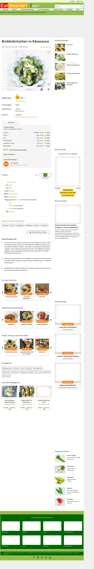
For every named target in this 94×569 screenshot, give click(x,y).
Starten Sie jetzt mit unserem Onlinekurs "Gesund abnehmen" (68, 216)
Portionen (45, 178)
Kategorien (6, 554)
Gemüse (16, 368)
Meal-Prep (42, 352)
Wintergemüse (38, 368)
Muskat (11, 208)
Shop (77, 9)
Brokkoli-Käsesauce (72, 54)
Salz (10, 203)
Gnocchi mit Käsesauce (73, 73)
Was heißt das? (20, 101)
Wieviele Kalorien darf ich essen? (26, 117)
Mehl (10, 188)
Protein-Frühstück (42, 324)
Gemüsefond (13, 194)
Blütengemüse (7, 368)
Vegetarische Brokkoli (27, 372)
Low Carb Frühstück (11, 297)
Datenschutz (38, 552)
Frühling (5, 9)
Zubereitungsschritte (9, 239)
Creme (23, 368)
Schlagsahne (13, 197)
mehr (48, 132)
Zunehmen (15, 372)
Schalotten (12, 182)
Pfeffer (11, 206)
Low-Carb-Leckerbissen (67, 327)
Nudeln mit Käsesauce (73, 65)
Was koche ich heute (11, 352)
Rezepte (14, 9)
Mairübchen (70, 466)
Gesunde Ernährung (27, 9)
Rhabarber (70, 499)
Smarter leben (58, 9)
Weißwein (12, 191)
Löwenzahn (70, 477)
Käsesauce (70, 44)
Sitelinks (16, 552)
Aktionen (69, 9)
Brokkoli (11, 211)
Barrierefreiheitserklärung (65, 552)
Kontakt (22, 552)
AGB (26, 552)
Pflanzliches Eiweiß (26, 324)
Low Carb (38, 372)
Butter (11, 185)
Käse (17, 200)
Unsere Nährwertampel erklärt (18, 150)
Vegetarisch (6, 372)
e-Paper (78, 188)
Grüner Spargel (71, 455)
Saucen (29, 368)
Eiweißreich (11, 324)
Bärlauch (69, 488)
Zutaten (5, 175)
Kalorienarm (6, 376)
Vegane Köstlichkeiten (68, 385)
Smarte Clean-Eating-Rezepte (68, 356)
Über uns (5, 552)
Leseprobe (58, 188)
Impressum (31, 552)
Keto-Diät (42, 297)
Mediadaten (76, 552)
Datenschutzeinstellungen (49, 552)
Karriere (11, 552)
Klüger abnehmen (44, 9)
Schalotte (44, 225)
